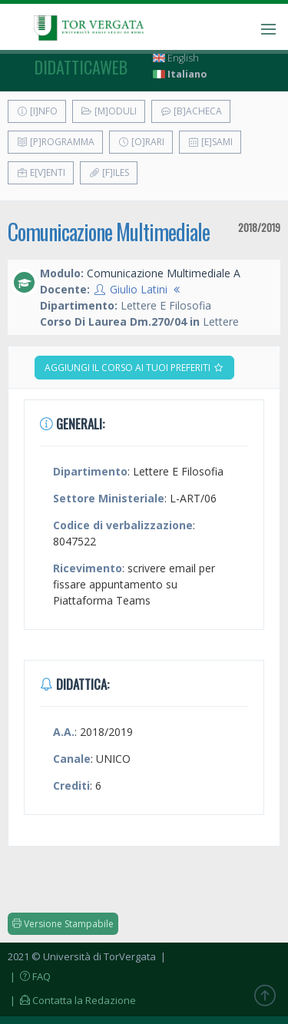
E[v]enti (40, 172)
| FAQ (29, 976)
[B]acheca (191, 111)
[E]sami (210, 141)
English (176, 58)
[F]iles (108, 172)
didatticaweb (81, 67)
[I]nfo (37, 111)
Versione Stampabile (63, 923)
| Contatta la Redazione (72, 1000)
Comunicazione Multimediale (109, 231)
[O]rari (141, 141)
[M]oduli (109, 111)
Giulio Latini (138, 289)
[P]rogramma (55, 141)
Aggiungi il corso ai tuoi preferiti (134, 367)
